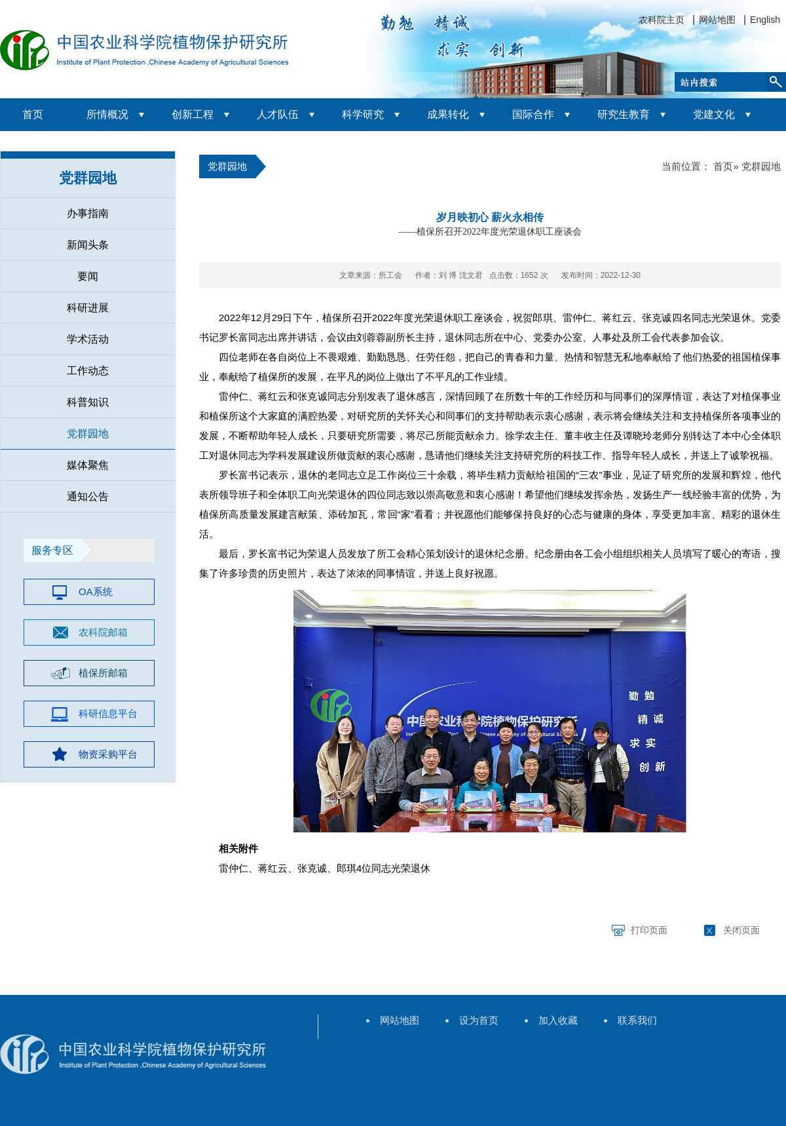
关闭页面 (741, 930)
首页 (32, 114)
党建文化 (714, 114)
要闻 (87, 276)
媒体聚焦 (88, 465)
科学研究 (363, 114)
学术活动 (88, 339)
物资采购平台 (108, 754)
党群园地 (88, 178)
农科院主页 (661, 19)
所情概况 (107, 114)
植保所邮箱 (103, 672)
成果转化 (448, 114)
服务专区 (52, 550)
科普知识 (88, 402)
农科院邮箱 (103, 632)
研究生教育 (623, 114)
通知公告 (88, 496)
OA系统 (96, 591)
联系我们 (637, 1020)
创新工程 (193, 114)
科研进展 (88, 307)
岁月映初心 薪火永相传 (490, 217)
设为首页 (478, 1020)
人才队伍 (278, 114)
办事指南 (88, 213)
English (765, 19)
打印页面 (649, 930)
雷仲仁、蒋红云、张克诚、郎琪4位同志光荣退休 (324, 868)
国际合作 (533, 114)
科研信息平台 (108, 713)
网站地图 (717, 19)
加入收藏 (558, 1020)
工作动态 (88, 370)
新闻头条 (88, 244)
